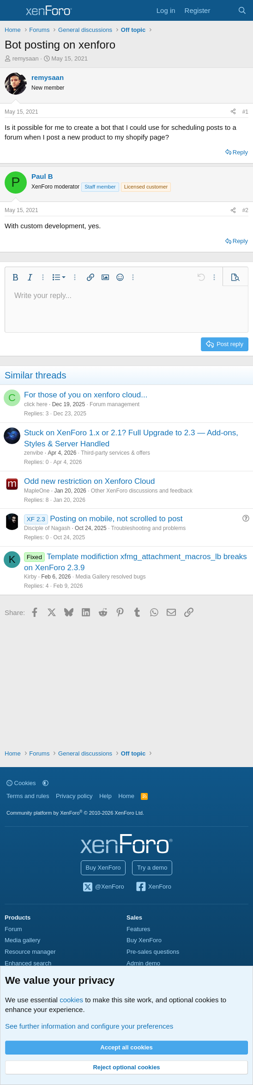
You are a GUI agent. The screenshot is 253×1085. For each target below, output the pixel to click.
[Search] (242, 10)
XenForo (153, 887)
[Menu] (13, 10)
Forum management (114, 404)
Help (105, 795)
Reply (240, 152)
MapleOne (36, 491)
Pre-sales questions (152, 951)
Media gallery (22, 940)
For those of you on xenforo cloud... (85, 394)
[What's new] (224, 10)
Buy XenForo (103, 867)
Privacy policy (74, 795)
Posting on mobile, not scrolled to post (116, 518)
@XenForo (103, 887)
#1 (245, 112)
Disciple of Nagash (47, 528)
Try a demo (152, 867)
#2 (245, 210)
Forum (13, 929)
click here (36, 404)
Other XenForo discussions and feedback (142, 491)
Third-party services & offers (115, 453)
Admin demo (143, 963)
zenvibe (33, 453)
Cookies (21, 783)
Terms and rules (27, 795)
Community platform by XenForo (75, 813)
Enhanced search (28, 963)
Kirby (30, 576)
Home (126, 795)
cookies (71, 1000)
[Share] (233, 112)
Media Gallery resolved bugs (110, 576)
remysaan (25, 58)
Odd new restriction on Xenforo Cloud (89, 481)
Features (138, 929)
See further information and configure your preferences (89, 1026)
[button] (15, 277)
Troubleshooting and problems (148, 528)
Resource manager (30, 951)
